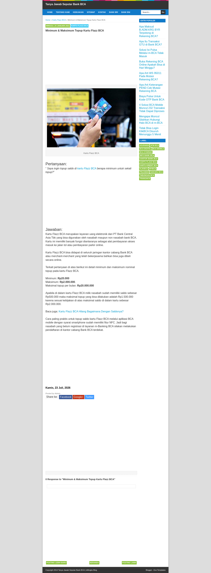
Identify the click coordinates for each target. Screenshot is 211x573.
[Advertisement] (91, 58)
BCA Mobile (158, 149)
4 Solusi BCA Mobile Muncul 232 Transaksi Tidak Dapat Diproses (152, 108)
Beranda (94, 563)
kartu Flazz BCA (86, 168)
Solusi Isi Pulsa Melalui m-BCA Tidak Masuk (151, 52)
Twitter (89, 397)
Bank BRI (113, 12)
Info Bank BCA (147, 155)
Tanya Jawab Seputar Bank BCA (65, 4)
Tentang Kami (63, 12)
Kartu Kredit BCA (149, 165)
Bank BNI (125, 12)
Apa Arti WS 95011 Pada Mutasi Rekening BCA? (150, 76)
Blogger (149, 570)
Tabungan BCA (147, 175)
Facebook (65, 397)
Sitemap (91, 12)
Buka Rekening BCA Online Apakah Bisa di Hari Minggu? (152, 64)
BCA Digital (145, 149)
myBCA (152, 169)
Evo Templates (160, 570)
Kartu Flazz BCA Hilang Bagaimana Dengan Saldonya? (91, 311)
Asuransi (144, 145)
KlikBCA (144, 169)
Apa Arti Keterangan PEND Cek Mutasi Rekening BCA (151, 87)
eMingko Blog (91, 570)
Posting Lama (129, 563)
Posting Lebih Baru (56, 563)
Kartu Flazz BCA (79, 26)
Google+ (79, 397)
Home (50, 12)
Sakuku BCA (157, 172)
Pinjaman (144, 172)
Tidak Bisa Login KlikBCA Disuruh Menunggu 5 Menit (150, 131)
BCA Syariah (146, 152)
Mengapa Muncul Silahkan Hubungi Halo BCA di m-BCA (151, 119)
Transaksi (145, 179)
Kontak (102, 12)
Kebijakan (78, 12)
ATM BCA (155, 145)
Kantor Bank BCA (149, 159)
